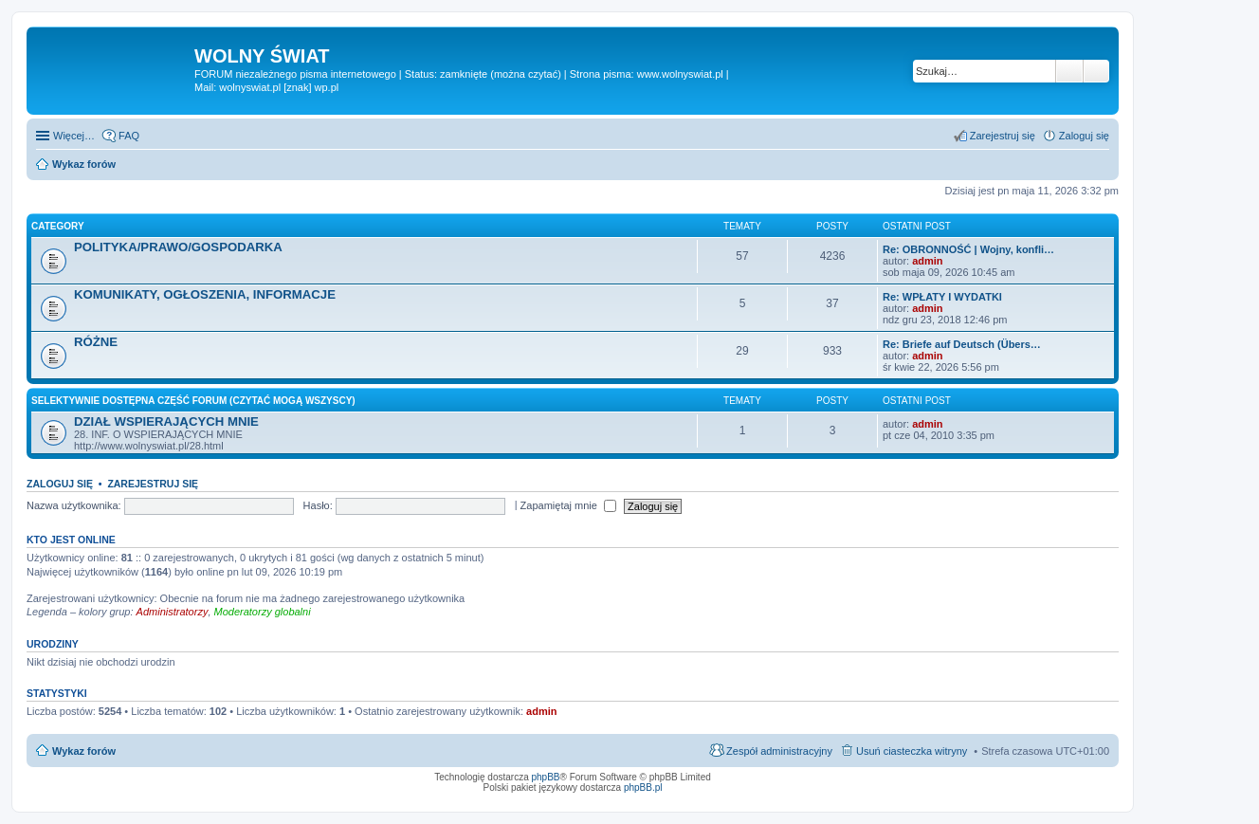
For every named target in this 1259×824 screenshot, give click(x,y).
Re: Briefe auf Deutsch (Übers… (962, 344)
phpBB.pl (643, 787)
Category (57, 226)
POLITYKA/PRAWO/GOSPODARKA (178, 247)
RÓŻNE (96, 342)
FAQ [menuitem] (129, 135)
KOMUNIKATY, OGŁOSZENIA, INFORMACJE (205, 294)
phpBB (546, 777)
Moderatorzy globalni (262, 611)
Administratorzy (173, 611)
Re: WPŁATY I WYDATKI (942, 296)
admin (927, 260)
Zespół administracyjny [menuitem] (779, 751)
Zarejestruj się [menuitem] (1002, 135)
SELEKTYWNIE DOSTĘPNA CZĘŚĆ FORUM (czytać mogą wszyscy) (193, 400)
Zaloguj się (60, 483)
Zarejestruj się (152, 483)
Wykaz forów (84, 751)
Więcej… (74, 135)
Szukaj (1069, 71)
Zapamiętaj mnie (568, 505)
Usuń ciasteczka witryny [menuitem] (911, 751)
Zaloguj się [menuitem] (1084, 135)
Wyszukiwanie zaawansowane (1096, 71)
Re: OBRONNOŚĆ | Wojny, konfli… (968, 249)
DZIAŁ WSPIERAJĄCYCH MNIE (166, 421)
